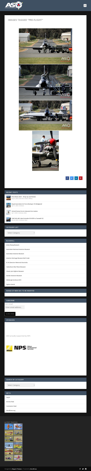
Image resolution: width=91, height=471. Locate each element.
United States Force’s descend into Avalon (25, 211)
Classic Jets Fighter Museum (15, 271)
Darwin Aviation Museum (14, 275)
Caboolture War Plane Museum (16, 267)
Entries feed (10, 401)
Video (25, 213)
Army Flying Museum (12, 245)
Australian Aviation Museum (15, 254)
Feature (26, 198)
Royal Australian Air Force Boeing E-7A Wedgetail (27, 204)
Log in (8, 397)
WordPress (33, 469)
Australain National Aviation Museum (18, 249)
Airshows (21, 206)
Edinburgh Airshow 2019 (13, 280)
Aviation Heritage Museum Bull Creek (17, 258)
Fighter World (10, 284)
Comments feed (11, 406)
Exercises (21, 198)
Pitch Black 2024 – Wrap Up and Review (24, 197)
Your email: (9, 304)
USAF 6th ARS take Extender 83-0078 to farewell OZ (27, 218)
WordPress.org (10, 410)
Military (30, 198)
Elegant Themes (17, 469)
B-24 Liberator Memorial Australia (17, 262)
